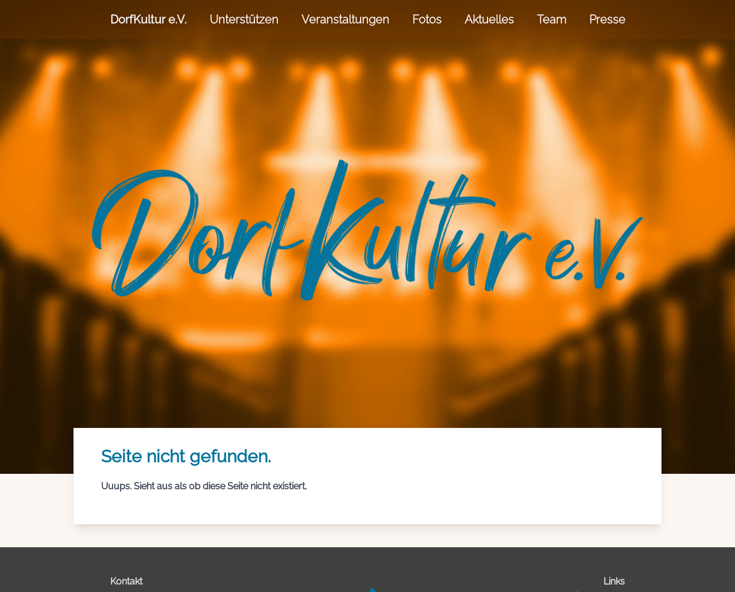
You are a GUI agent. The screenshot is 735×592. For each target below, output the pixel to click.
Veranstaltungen (345, 19)
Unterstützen (244, 19)
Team (551, 19)
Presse (607, 19)
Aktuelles (489, 19)
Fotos (427, 19)
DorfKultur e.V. (148, 19)
